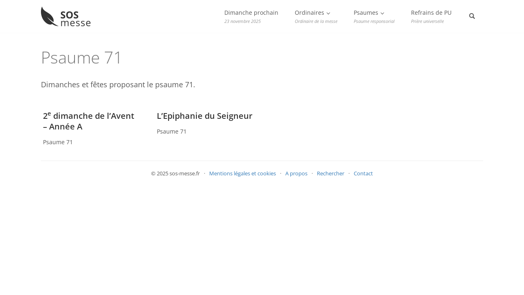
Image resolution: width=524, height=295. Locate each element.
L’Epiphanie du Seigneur (205, 115)
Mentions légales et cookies (242, 173)
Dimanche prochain (251, 16)
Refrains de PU (431, 16)
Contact (363, 173)
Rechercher (330, 173)
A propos (296, 173)
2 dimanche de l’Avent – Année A (88, 121)
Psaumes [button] (374, 16)
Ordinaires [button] (316, 16)
